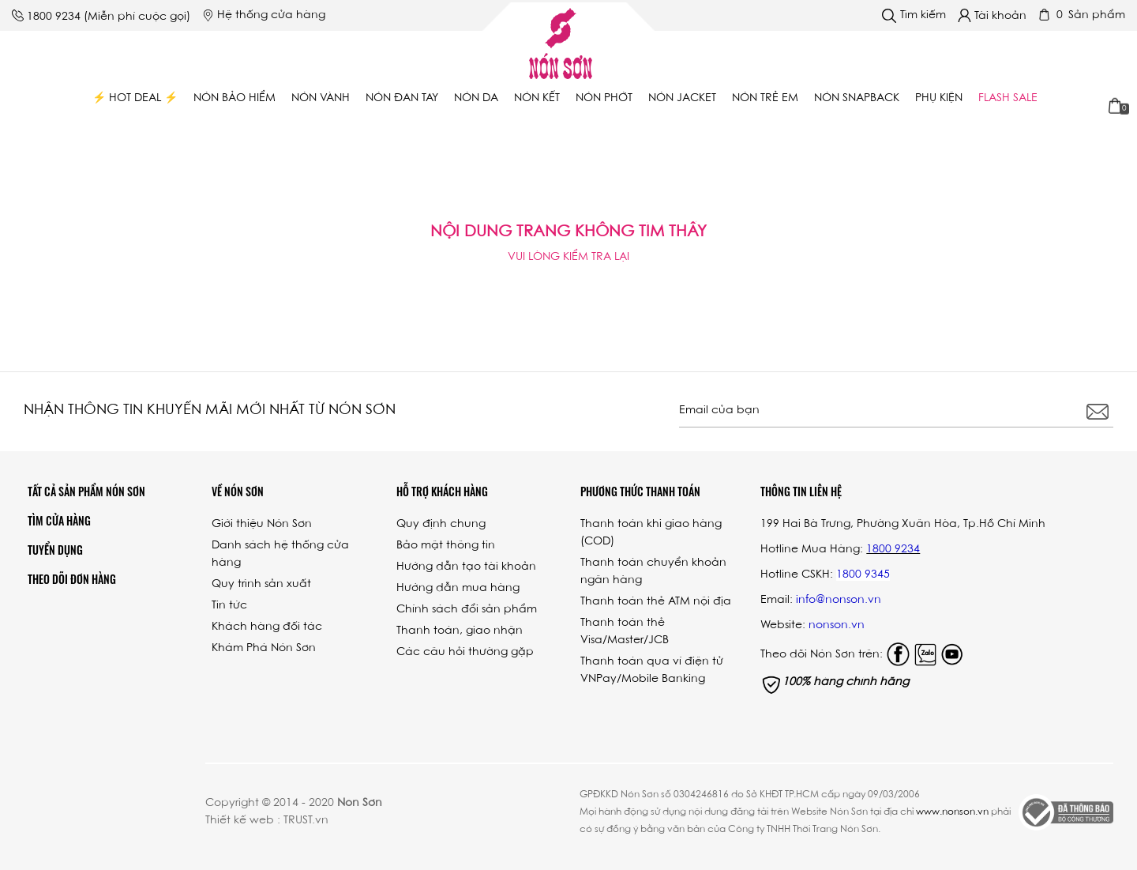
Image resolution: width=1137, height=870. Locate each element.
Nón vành (320, 98)
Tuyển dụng (55, 549)
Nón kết (537, 98)
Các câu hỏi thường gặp (465, 652)
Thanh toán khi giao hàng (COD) (651, 533)
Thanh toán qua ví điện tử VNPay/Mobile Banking (651, 671)
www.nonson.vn (952, 812)
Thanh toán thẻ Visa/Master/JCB (624, 632)
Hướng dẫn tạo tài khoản (466, 567)
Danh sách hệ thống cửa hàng (280, 554)
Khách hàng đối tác (267, 627)
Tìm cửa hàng (59, 520)
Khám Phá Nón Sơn (264, 648)
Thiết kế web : (242, 821)
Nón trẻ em (765, 98)
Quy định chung (441, 524)
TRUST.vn (305, 821)
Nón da (476, 98)
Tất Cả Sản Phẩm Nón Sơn (86, 491)
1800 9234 (54, 17)
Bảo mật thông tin (445, 546)
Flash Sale (1008, 98)
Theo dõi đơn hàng (72, 579)
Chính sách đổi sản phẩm (466, 610)
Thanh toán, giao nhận (459, 631)
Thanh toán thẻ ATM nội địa (655, 602)
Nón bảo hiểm (234, 98)
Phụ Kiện (939, 98)
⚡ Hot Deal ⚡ (135, 98)
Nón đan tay (402, 98)
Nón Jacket (682, 98)
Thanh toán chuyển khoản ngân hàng (653, 572)
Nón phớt (604, 98)
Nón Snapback (856, 98)
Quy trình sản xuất (261, 584)
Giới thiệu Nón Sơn (262, 524)
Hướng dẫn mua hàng (458, 588)
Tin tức (229, 606)
